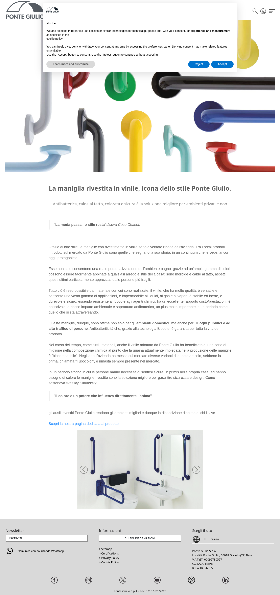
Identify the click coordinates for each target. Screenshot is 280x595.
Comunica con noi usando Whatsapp (35, 551)
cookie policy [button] (54, 38)
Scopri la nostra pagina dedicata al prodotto (84, 424)
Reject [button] (199, 64)
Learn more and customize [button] (71, 64)
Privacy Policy (110, 558)
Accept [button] (222, 64)
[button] (84, 469)
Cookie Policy (110, 562)
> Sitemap (105, 549)
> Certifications (109, 553)
